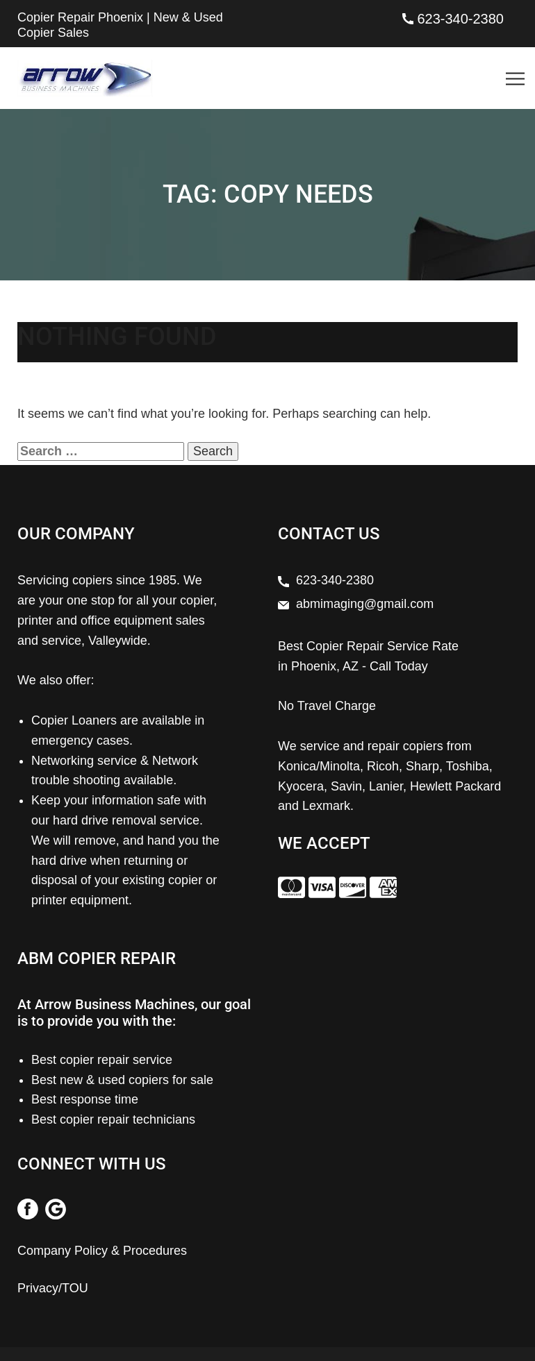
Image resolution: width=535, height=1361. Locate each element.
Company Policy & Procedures (102, 1251)
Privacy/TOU (52, 1288)
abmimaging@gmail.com (365, 604)
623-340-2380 (460, 18)
